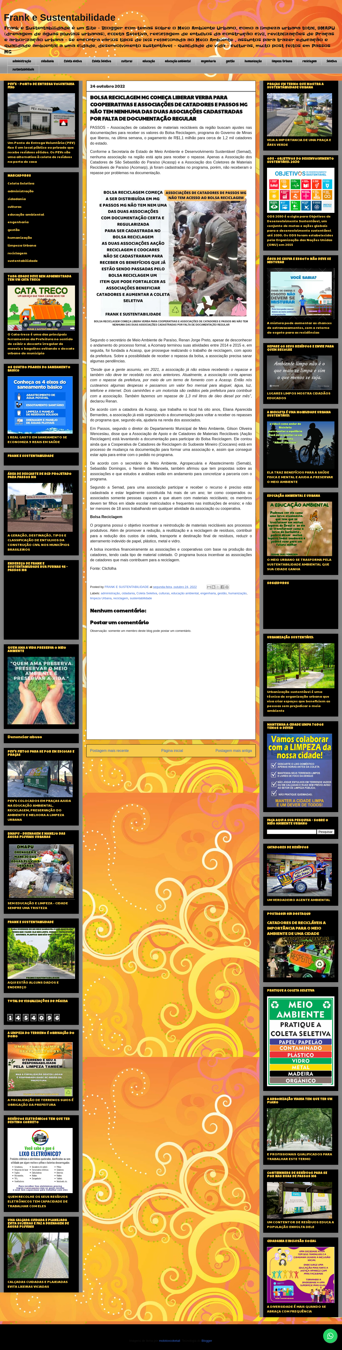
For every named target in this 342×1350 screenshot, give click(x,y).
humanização (253, 61)
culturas (126, 61)
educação (148, 61)
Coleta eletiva (73, 61)
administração (22, 61)
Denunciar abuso (25, 736)
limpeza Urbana (282, 61)
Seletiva (332, 61)
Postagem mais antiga (234, 751)
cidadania (47, 61)
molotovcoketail (169, 1340)
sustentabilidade (23, 69)
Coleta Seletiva (101, 61)
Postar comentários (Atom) (177, 763)
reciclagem (309, 61)
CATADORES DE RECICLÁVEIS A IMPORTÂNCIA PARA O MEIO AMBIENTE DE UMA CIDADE (296, 928)
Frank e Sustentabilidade (59, 17)
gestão (230, 61)
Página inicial (172, 751)
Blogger (207, 1340)
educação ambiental (178, 61)
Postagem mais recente (109, 751)
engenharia (208, 61)
